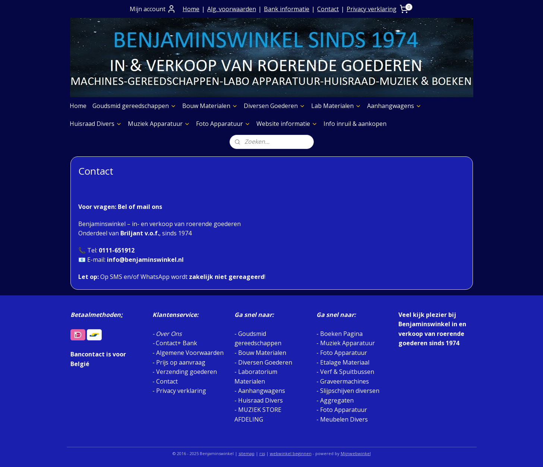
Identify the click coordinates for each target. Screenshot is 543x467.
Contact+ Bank (176, 343)
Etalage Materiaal (344, 362)
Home (191, 9)
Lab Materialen (336, 106)
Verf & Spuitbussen (347, 372)
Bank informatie (286, 9)
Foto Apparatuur (223, 124)
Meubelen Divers (344, 419)
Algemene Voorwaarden (190, 353)
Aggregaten (336, 400)
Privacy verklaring (372, 9)
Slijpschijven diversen (349, 391)
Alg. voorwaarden (231, 9)
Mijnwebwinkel (356, 453)
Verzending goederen (186, 372)
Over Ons (169, 334)
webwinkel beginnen (291, 453)
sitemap (247, 453)
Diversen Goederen (274, 106)
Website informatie (287, 124)
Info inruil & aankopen (354, 124)
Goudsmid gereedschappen (134, 106)
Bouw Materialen (210, 106)
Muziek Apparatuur (159, 124)
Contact (328, 9)
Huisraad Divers (96, 124)
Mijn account (153, 8)
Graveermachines (344, 381)
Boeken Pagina (341, 334)
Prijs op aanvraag (180, 362)
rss (262, 453)
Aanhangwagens (394, 106)
